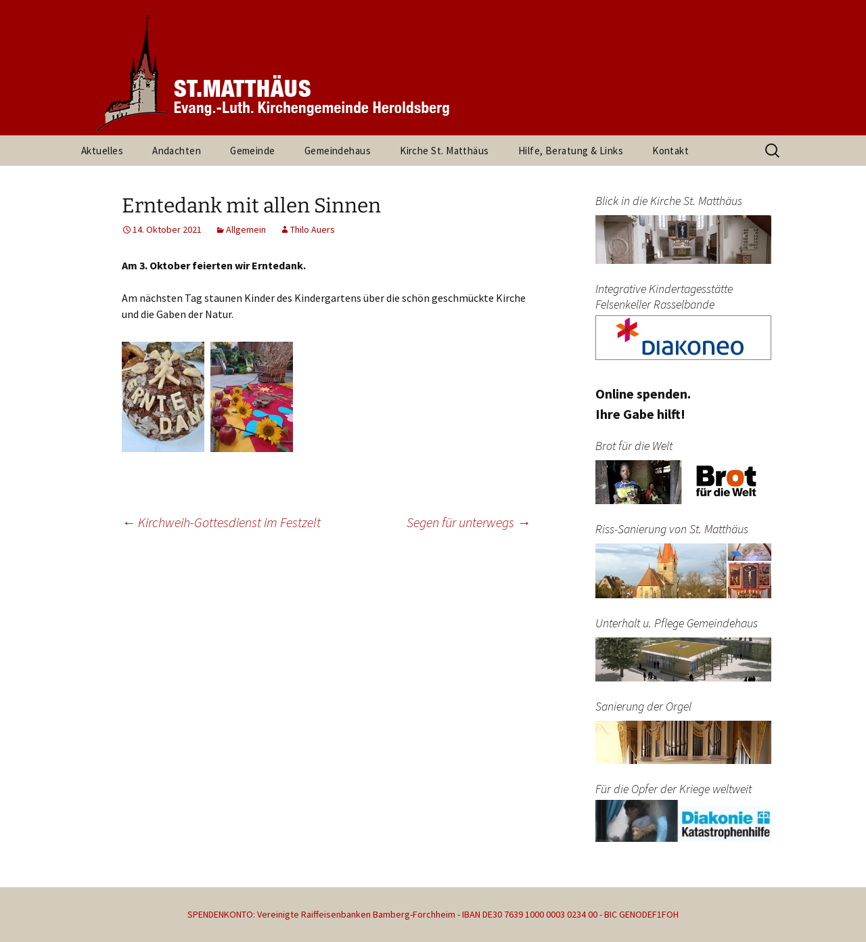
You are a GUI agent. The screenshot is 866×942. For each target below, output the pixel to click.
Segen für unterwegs (468, 522)
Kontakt (670, 150)
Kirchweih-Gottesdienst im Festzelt (221, 522)
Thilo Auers (312, 229)
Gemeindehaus (337, 150)
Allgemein (246, 229)
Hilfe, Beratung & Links (570, 150)
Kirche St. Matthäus (444, 150)
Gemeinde (252, 150)
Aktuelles (102, 150)
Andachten (176, 150)
